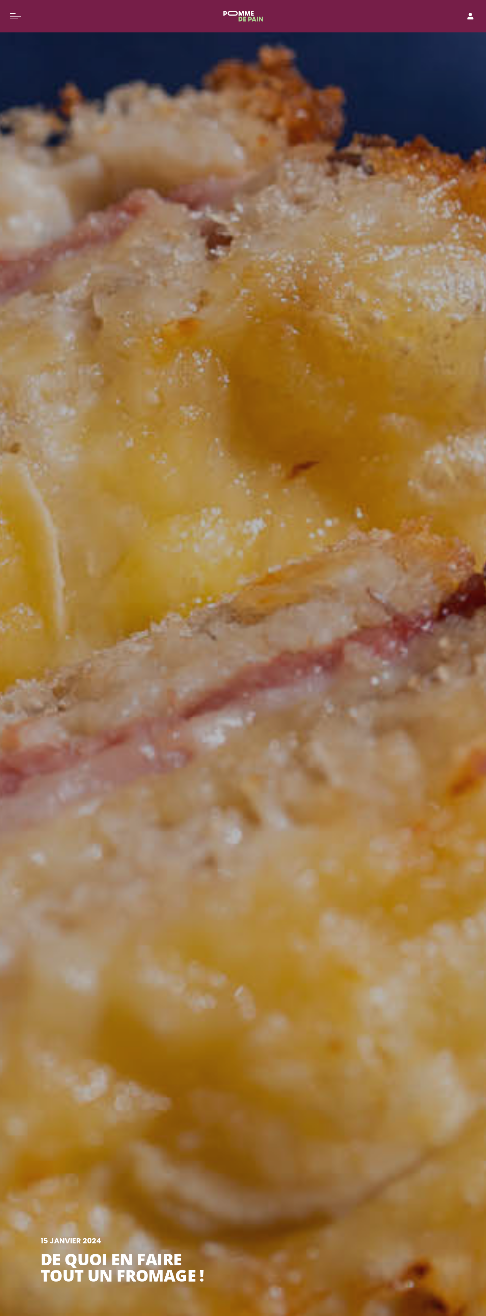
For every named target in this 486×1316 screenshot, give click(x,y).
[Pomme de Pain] (243, 16)
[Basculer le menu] (15, 16)
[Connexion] (470, 16)
